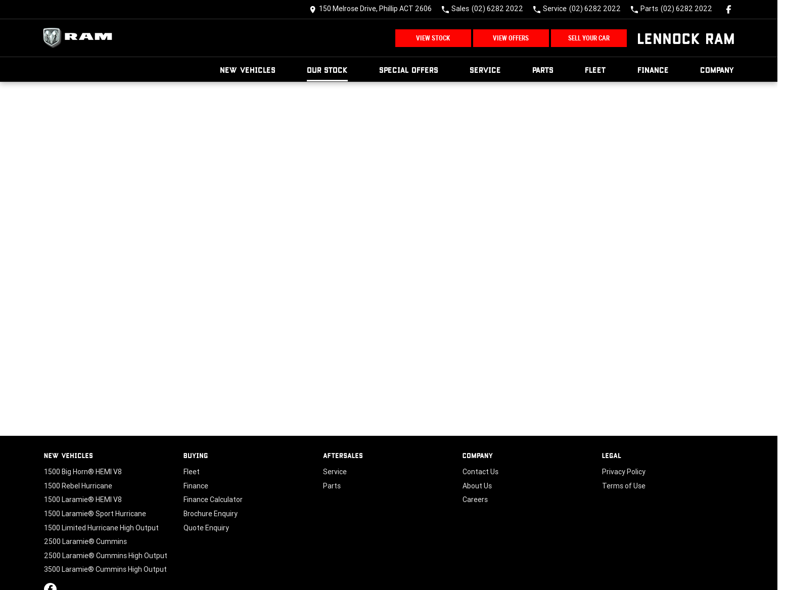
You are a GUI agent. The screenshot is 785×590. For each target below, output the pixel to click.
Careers (475, 499)
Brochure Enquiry (210, 513)
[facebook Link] (728, 9)
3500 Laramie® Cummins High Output (105, 569)
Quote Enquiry (206, 527)
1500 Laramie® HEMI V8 (83, 499)
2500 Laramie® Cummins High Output (105, 555)
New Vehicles (247, 69)
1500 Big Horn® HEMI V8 (83, 471)
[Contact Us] (370, 9)
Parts (542, 69)
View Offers (511, 38)
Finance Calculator (213, 499)
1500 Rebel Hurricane (78, 485)
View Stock (433, 38)
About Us (477, 485)
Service (485, 69)
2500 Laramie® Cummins (85, 541)
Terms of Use (623, 485)
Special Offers (408, 69)
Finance (653, 69)
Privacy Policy (623, 471)
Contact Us (480, 471)
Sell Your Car (589, 38)
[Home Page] (80, 38)
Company (717, 69)
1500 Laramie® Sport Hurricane (95, 513)
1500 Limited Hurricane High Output (101, 527)
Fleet (595, 69)
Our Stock (327, 69)
